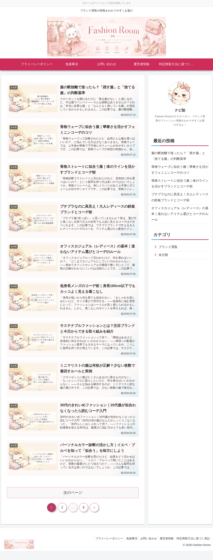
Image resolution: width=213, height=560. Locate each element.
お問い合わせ (145, 547)
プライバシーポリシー (104, 547)
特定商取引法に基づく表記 (192, 547)
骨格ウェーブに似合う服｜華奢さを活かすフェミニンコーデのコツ (179, 171)
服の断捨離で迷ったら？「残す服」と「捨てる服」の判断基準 (179, 156)
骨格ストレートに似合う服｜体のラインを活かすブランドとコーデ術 (179, 186)
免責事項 (127, 547)
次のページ (73, 501)
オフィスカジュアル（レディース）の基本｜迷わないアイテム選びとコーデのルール (179, 219)
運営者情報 (165, 547)
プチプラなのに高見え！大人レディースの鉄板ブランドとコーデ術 (179, 201)
